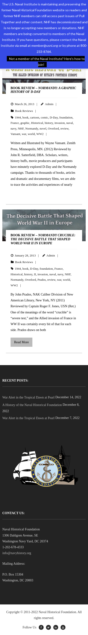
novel (43, 128)
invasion (59, 123)
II (35, 274)
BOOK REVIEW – (43, 239)
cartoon (34, 117)
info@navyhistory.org (16, 553)
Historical (37, 123)
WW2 (40, 134)
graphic (25, 123)
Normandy (31, 128)
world (31, 134)
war (24, 134)
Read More (21, 342)
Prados (42, 279)
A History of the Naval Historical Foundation (32, 405)
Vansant (15, 134)
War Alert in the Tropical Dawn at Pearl (28, 397)
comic (44, 117)
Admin (49, 104)
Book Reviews (24, 111)
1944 (18, 117)
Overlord (53, 128)
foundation (66, 117)
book (26, 117)
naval (69, 123)
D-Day (54, 117)
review (65, 128)
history (49, 123)
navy (13, 128)
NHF (21, 128)
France (15, 123)
